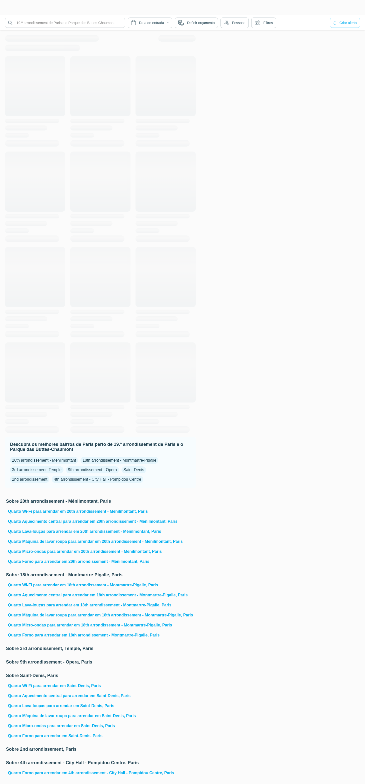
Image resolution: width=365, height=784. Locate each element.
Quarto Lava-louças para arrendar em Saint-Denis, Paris (61, 706)
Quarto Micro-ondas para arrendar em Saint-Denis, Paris (61, 726)
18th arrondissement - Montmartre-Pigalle (119, 460)
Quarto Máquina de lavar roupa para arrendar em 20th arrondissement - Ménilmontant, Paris (95, 541)
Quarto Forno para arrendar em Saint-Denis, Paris (55, 736)
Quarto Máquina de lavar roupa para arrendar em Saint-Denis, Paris (72, 716)
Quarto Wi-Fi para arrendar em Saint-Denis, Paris (54, 686)
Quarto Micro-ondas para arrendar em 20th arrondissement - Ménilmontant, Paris (85, 551)
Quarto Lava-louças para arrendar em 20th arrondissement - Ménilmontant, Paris (84, 531)
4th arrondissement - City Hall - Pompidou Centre (97, 479)
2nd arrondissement (29, 479)
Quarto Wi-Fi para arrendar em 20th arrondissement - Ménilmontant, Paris (78, 511)
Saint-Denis (134, 470)
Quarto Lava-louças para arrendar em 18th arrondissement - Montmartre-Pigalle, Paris (90, 605)
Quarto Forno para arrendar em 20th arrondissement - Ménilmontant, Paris (78, 561)
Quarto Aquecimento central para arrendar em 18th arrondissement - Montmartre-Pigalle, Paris (98, 595)
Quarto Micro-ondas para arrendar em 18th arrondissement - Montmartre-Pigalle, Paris (90, 625)
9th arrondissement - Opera (92, 470)
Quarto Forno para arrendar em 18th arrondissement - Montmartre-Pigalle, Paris (84, 635)
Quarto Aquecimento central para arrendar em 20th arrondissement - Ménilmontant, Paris (93, 521)
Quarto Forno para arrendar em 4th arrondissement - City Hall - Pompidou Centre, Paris (91, 773)
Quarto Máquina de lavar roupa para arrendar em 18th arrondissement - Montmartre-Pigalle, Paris (100, 615)
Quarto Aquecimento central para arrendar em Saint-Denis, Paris (69, 696)
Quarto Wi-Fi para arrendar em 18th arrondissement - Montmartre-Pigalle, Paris (83, 585)
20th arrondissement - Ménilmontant (44, 460)
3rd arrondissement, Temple (37, 470)
